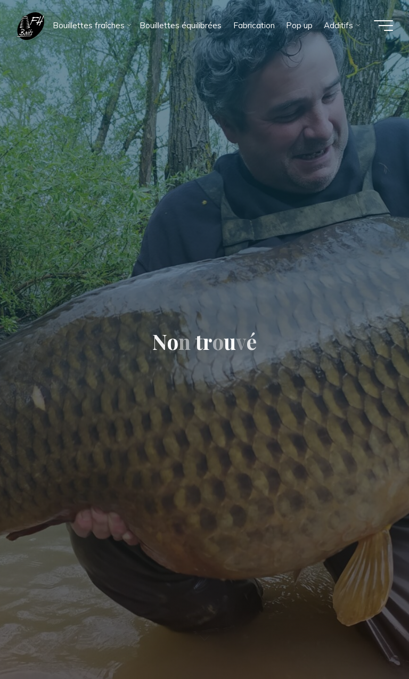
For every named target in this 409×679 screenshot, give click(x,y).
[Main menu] (383, 25)
